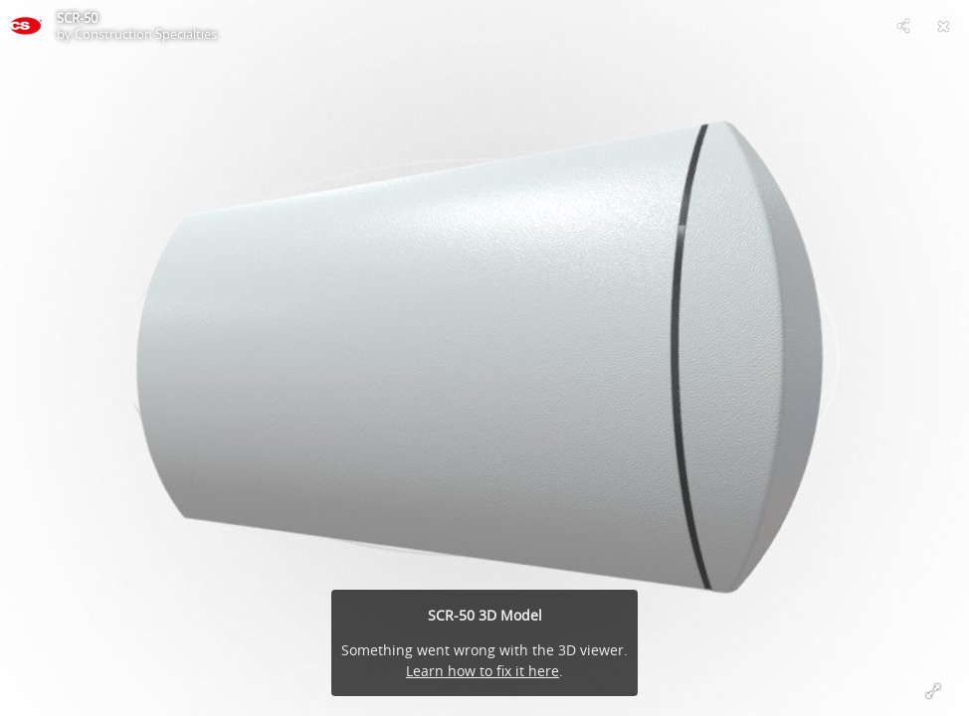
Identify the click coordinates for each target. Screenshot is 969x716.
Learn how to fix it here (482, 670)
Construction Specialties (146, 34)
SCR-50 (77, 18)
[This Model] (26, 26)
